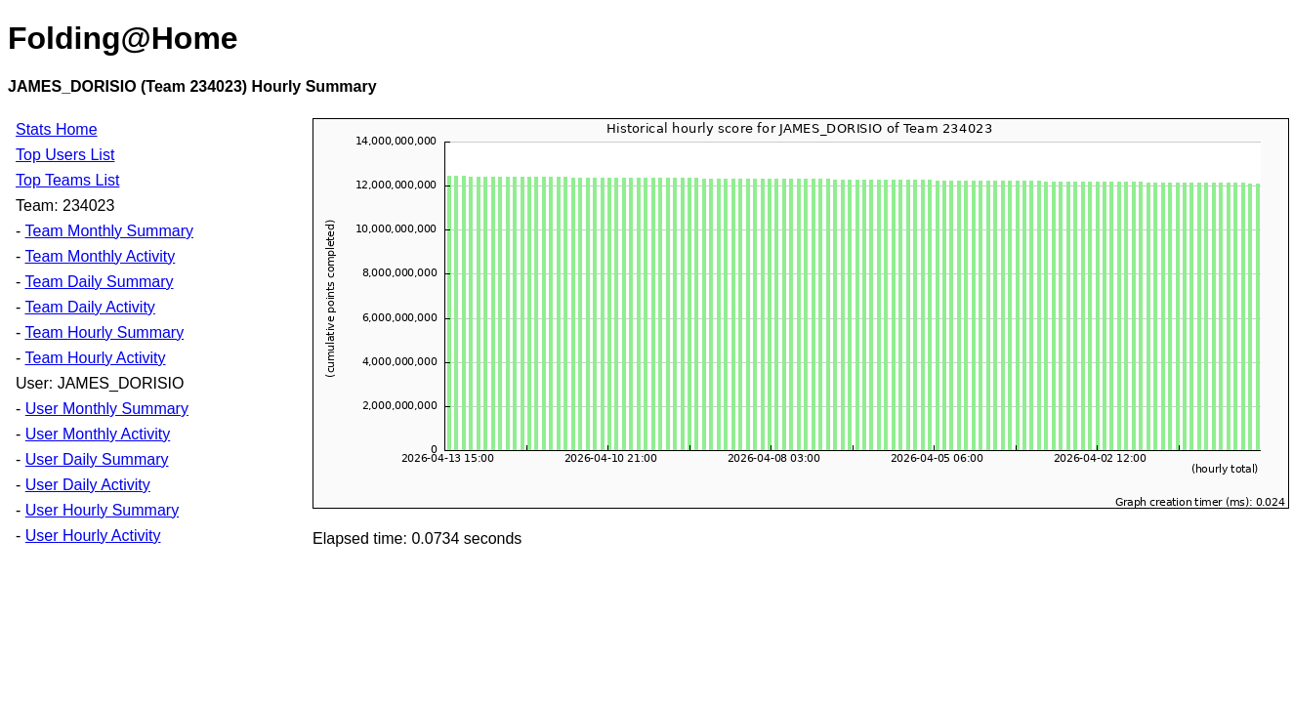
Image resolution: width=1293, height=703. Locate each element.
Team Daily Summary (98, 281)
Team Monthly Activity (99, 256)
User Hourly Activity (93, 535)
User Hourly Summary (102, 510)
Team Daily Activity (89, 307)
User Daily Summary (97, 459)
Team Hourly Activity (94, 358)
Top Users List (65, 154)
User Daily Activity (87, 484)
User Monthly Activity (97, 434)
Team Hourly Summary (104, 332)
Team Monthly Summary (108, 231)
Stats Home (57, 129)
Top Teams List (67, 180)
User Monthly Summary (106, 408)
